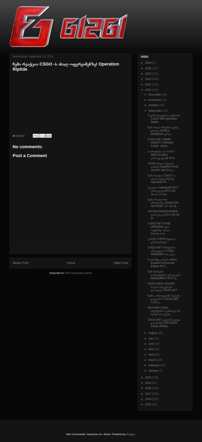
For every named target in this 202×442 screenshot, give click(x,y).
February (154, 365)
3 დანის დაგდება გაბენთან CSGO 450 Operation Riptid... (164, 119)
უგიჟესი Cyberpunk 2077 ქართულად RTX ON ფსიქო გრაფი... (163, 191)
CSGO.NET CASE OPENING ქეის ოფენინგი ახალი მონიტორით (159, 228)
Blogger (130, 434)
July (151, 338)
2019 (148, 382)
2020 (148, 377)
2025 (148, 68)
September (155, 110)
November (155, 99)
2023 (148, 79)
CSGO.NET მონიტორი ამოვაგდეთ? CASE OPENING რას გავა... (162, 251)
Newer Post (21, 263)
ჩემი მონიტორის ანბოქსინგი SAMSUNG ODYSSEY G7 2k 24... (163, 203)
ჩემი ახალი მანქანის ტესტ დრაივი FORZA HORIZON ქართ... (163, 131)
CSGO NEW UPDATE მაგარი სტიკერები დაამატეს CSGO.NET (162, 287)
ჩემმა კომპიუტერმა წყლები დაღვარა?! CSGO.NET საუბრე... (164, 299)
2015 (148, 404)
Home (71, 263)
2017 (148, 393)
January (153, 370)
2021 (148, 89)
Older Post (121, 263)
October (153, 105)
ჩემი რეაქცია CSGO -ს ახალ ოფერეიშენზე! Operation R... (161, 179)
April (151, 354)
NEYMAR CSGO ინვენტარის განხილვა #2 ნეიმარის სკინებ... (164, 311)
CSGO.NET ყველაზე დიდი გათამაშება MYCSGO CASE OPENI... (164, 323)
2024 (148, 73)
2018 (148, 388)
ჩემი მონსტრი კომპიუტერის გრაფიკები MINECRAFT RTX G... (164, 275)
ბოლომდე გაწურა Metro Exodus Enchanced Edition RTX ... (162, 263)
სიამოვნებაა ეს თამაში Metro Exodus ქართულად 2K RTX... (162, 155)
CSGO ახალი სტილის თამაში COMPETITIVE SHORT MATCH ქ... (163, 167)
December (155, 94)
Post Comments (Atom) (78, 273)
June (151, 343)
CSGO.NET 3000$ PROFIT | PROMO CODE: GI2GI (160, 143)
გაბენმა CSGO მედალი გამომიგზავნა (162, 240)
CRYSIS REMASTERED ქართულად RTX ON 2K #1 (164, 215)
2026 (148, 62)
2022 (148, 84)
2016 (148, 399)
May (151, 349)
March (152, 359)
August (153, 332)
